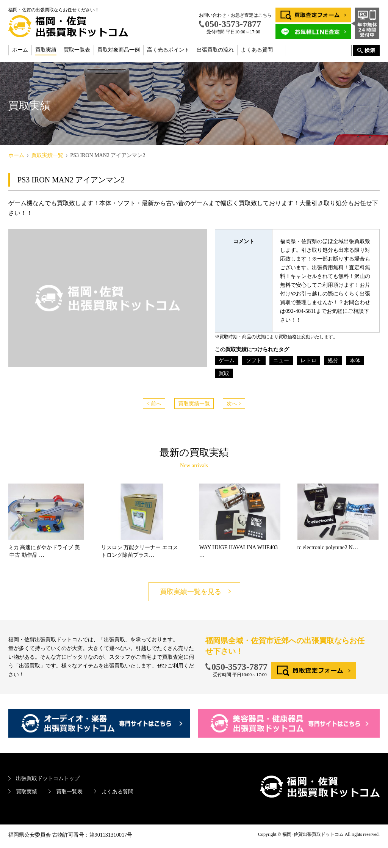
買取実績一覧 (194, 403)
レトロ (308, 360)
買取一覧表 (77, 50)
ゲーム (227, 360)
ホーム (20, 50)
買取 (224, 373)
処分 (333, 360)
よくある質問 (257, 50)
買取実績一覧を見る (190, 591)
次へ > (234, 403)
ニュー (281, 360)
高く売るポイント (168, 50)
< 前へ (154, 403)
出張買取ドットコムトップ (48, 778)
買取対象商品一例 (118, 50)
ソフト (254, 360)
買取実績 (45, 50)
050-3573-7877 (239, 667)
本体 (355, 360)
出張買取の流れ (215, 50)
